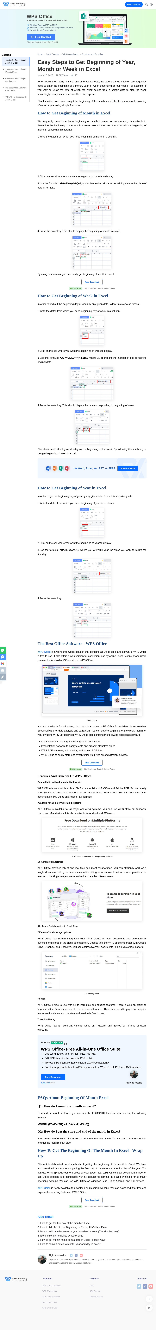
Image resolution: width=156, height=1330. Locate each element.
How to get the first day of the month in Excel (64, 1223)
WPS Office (45, 651)
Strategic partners (96, 1297)
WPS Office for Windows (51, 1286)
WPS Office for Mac (49, 1291)
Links (91, 1286)
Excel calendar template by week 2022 (60, 1235)
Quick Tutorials (52, 54)
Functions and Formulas (92, 54)
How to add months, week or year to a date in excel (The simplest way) (78, 1231)
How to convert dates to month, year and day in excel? (69, 1244)
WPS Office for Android (51, 1297)
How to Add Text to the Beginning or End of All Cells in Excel (72, 1227)
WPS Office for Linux (50, 1308)
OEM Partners (95, 1291)
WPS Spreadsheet (70, 54)
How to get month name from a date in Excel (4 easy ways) (72, 1239)
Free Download (92, 282)
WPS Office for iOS (49, 1302)
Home (40, 54)
